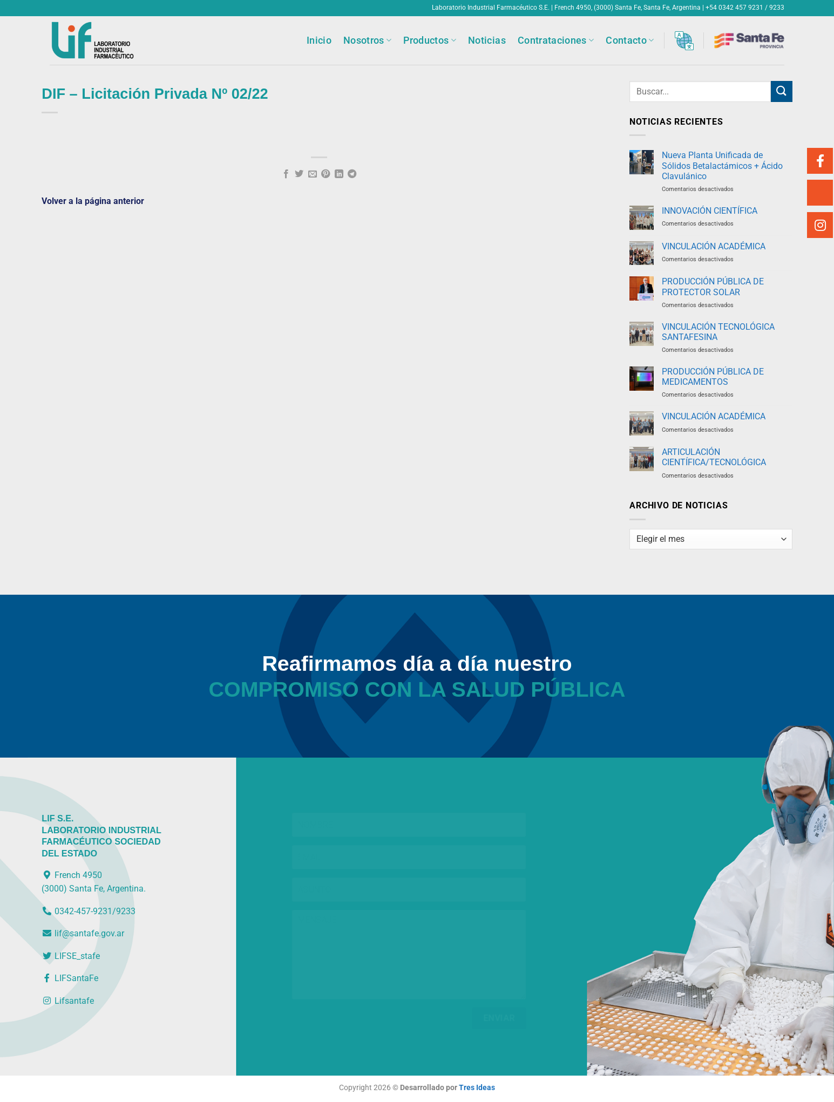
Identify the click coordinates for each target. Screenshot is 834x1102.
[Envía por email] (312, 174)
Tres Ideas (477, 1087)
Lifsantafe (68, 1001)
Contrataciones (556, 40)
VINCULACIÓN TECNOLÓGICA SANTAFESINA (718, 332)
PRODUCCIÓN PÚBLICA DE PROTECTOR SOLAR (713, 286)
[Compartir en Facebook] (286, 174)
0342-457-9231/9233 (88, 911)
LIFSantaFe (70, 978)
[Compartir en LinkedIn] (339, 174)
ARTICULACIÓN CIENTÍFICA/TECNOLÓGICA (714, 457)
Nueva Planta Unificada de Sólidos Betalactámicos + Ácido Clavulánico (722, 165)
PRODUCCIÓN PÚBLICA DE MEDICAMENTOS (713, 376)
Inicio (319, 40)
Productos (429, 40)
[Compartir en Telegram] (352, 174)
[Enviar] (781, 91)
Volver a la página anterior (93, 201)
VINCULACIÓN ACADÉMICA (713, 246)
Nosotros (367, 40)
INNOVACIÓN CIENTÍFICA (709, 211)
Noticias (487, 40)
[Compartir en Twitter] (299, 174)
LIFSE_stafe (71, 956)
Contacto (630, 40)
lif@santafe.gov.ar (83, 933)
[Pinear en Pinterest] (325, 174)
